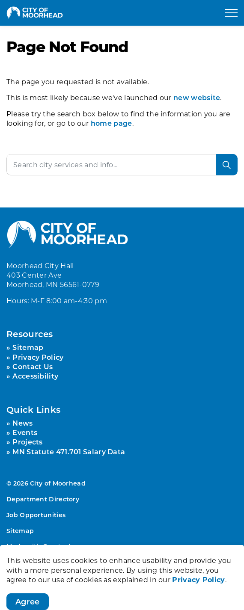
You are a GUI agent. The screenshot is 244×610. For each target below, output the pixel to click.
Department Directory (42, 499)
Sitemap (27, 347)
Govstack (57, 546)
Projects (27, 441)
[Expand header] (231, 13)
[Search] (227, 164)
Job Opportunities (35, 515)
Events (24, 432)
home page (111, 122)
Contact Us (32, 366)
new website (196, 97)
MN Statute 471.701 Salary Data (68, 451)
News (22, 422)
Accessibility (35, 375)
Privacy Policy (37, 356)
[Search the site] (122, 164)
